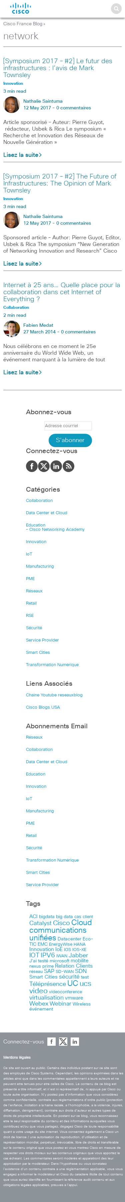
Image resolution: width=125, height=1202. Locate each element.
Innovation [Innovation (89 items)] (41, 949)
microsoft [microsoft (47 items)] (59, 961)
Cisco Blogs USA (43, 707)
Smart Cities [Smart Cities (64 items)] (43, 977)
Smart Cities (38, 653)
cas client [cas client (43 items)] (83, 917)
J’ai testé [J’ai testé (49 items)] (38, 961)
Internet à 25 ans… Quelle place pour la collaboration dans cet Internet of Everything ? (61, 292)
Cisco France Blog (22, 24)
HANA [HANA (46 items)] (80, 944)
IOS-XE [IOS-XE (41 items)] (79, 950)
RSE (30, 616)
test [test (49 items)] (85, 977)
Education (35, 525)
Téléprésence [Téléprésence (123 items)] (47, 984)
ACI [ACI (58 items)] (33, 916)
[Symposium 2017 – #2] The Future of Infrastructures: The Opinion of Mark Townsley (59, 183)
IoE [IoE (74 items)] (59, 949)
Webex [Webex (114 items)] (38, 1004)
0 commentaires (73, 108)
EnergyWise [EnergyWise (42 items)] (60, 944)
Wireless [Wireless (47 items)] (82, 1004)
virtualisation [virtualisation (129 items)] (46, 998)
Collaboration (39, 501)
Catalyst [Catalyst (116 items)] (40, 923)
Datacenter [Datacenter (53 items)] (69, 939)
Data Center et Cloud (46, 513)
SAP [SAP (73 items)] (49, 971)
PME (30, 579)
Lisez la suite (22, 155)
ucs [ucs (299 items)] (85, 984)
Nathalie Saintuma (43, 101)
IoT (29, 554)
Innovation (36, 542)
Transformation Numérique (52, 665)
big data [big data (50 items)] (64, 916)
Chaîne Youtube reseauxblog (54, 695)
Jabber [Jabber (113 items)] (78, 956)
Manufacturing (40, 566)
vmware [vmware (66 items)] (74, 998)
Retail (31, 603)
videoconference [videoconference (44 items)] (65, 992)
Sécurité (34, 628)
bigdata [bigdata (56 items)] (47, 916)
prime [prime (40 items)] (48, 966)
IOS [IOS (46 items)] (67, 949)
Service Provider (42, 640)
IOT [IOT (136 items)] (34, 955)
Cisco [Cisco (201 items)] (61, 923)
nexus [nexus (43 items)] (35, 966)
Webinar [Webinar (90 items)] (60, 1004)
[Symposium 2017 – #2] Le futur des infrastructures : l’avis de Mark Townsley (57, 68)
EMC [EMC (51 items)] (43, 944)
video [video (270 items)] (38, 991)
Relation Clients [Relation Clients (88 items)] (74, 966)
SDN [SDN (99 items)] (81, 971)
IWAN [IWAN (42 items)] (61, 956)
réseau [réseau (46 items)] (36, 971)
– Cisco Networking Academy (55, 530)
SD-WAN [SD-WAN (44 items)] (65, 972)
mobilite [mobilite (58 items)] (80, 961)
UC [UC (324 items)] (72, 984)
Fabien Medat (38, 325)
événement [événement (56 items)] (41, 1009)
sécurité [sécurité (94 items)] (69, 977)
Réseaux (34, 591)
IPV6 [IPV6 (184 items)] (48, 955)
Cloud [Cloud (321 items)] (81, 923)
